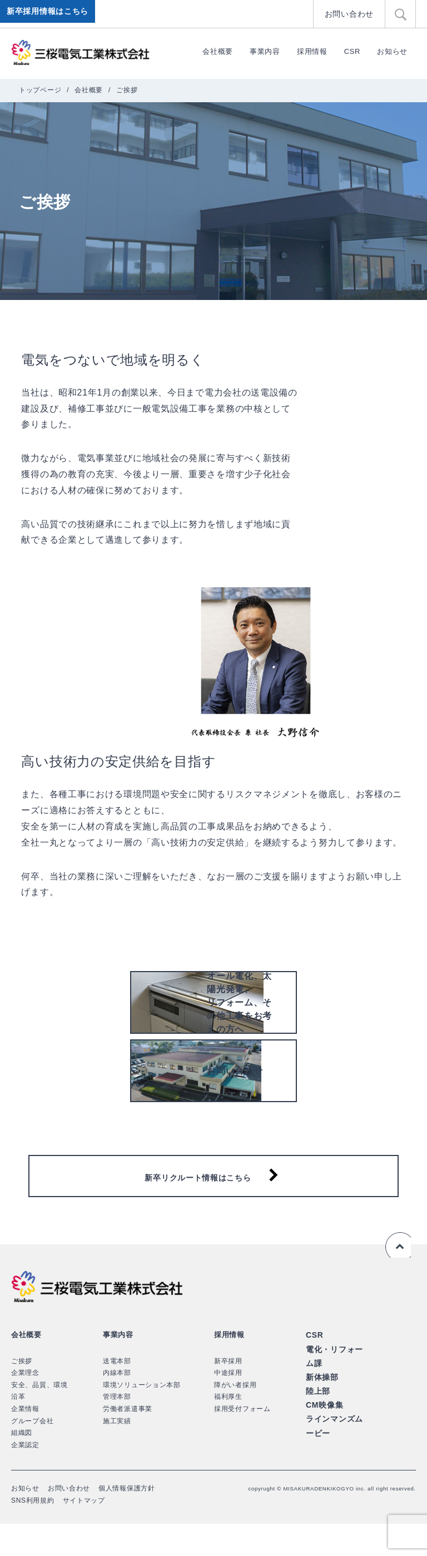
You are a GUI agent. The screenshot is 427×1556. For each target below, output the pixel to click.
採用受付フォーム (242, 1441)
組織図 (21, 1465)
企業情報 (25, 1441)
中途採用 (228, 1405)
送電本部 (117, 1393)
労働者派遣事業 (127, 1441)
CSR (352, 51)
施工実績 (117, 1453)
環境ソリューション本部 (142, 1417)
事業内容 (265, 51)
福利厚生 (228, 1429)
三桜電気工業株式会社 (80, 52)
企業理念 (25, 1405)
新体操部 (321, 1406)
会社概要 (217, 51)
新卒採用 (228, 1393)
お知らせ (392, 51)
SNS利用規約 (32, 1533)
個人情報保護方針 (126, 1521)
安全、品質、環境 (39, 1417)
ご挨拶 (21, 1393)
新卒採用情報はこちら (50, 13)
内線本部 (117, 1405)
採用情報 (312, 51)
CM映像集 (323, 1432)
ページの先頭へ (396, 1278)
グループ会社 (32, 1453)
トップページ (40, 90)
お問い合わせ (351, 13)
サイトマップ (84, 1533)
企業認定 (25, 1477)
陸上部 (317, 1419)
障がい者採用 (235, 1417)
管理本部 (117, 1429)
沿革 (18, 1429)
